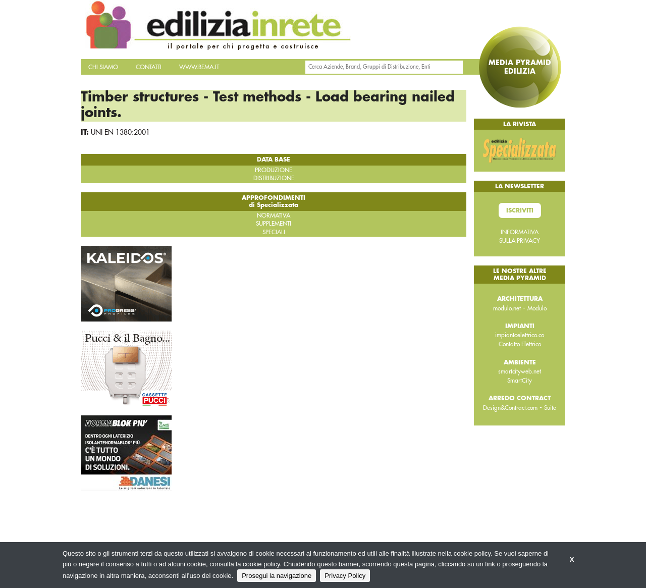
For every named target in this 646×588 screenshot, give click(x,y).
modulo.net (507, 308)
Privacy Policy (345, 575)
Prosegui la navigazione (276, 575)
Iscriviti (519, 210)
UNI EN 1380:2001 (120, 132)
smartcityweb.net (519, 371)
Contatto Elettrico (520, 344)
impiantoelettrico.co (519, 335)
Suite (550, 408)
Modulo (537, 308)
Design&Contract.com (510, 408)
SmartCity (519, 381)
